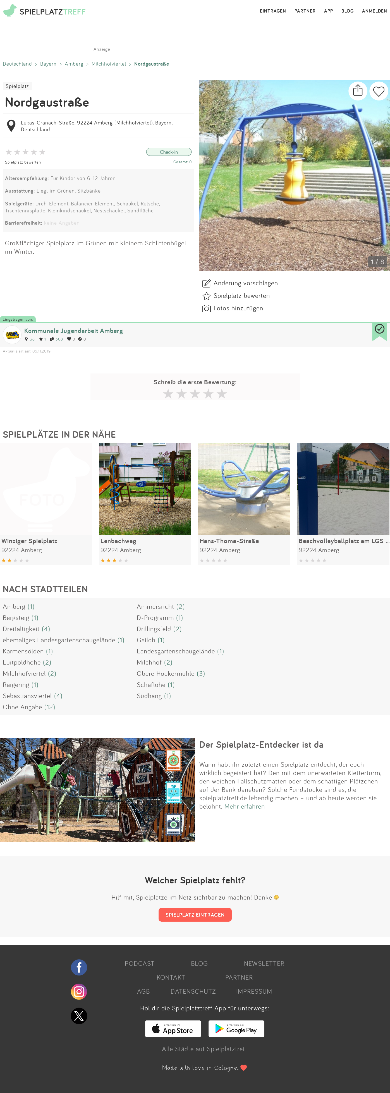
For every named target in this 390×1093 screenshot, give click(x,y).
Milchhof (149, 662)
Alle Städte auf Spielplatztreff (204, 1048)
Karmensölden (23, 651)
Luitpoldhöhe (22, 662)
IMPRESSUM (254, 991)
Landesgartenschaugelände (176, 651)
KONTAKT (171, 977)
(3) (201, 673)
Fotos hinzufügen (238, 308)
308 (56, 339)
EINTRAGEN (273, 11)
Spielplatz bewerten (23, 162)
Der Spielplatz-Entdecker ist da (261, 744)
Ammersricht (155, 606)
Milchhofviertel (109, 63)
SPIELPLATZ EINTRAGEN (195, 914)
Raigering (16, 684)
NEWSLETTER (264, 963)
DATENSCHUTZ (193, 991)
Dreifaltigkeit (21, 628)
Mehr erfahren (244, 806)
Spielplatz (17, 86)
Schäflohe (151, 684)
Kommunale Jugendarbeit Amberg (73, 330)
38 (29, 339)
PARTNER (305, 11)
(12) (49, 707)
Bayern (48, 63)
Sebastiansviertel (27, 695)
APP (328, 11)
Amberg (74, 63)
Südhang (149, 695)
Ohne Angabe (22, 707)
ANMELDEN (374, 11)
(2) (180, 606)
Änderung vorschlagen (246, 283)
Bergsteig (16, 617)
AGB (143, 991)
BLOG (347, 11)
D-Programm (155, 617)
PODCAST (140, 963)
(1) (31, 606)
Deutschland (17, 63)
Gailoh (146, 640)
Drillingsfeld (154, 628)
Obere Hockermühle (166, 673)
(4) (46, 628)
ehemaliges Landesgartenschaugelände (59, 640)
